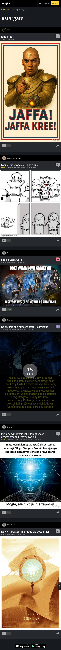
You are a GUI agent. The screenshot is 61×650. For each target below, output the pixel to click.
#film (2, 329)
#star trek (23, 167)
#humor (9, 262)
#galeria (7, 329)
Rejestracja (55, 3)
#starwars (13, 329)
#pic (18, 262)
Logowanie (46, 3)
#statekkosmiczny (27, 329)
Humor (3, 39)
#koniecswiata (18, 439)
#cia (30, 439)
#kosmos (19, 329)
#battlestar (32, 167)
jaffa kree (6, 36)
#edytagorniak (36, 439)
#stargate (11, 39)
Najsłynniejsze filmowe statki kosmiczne (24, 326)
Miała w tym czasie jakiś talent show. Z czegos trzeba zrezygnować (23, 435)
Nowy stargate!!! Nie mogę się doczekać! (25, 531)
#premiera (22, 534)
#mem (14, 262)
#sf (27, 167)
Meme (3, 167)
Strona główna (6, 10)
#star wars (17, 167)
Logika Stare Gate (11, 259)
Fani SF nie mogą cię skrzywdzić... (20, 164)
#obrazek (4, 262)
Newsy (3, 439)
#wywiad (10, 439)
